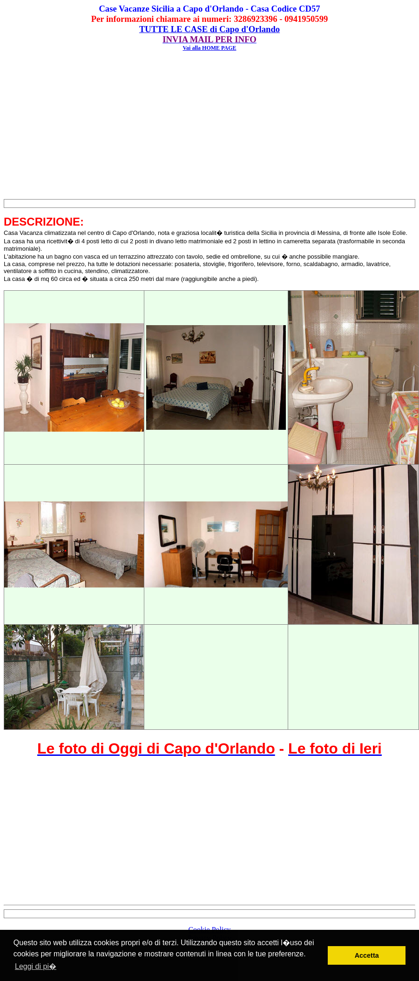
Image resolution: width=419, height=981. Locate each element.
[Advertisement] (209, 126)
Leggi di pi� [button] (35, 966)
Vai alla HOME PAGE (209, 48)
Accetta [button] (367, 955)
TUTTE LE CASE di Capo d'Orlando (209, 29)
